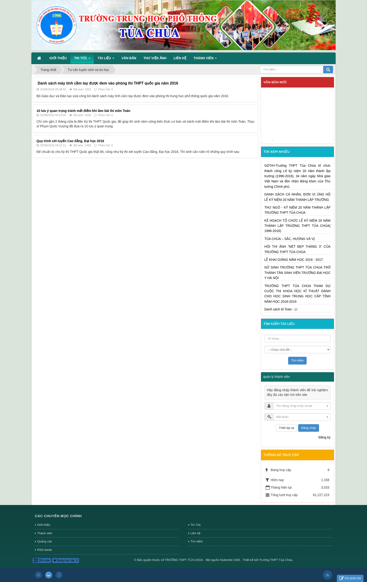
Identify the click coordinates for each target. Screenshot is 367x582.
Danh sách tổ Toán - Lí (280, 309)
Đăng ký (324, 437)
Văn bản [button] (128, 58)
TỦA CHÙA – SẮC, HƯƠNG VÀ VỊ (289, 239)
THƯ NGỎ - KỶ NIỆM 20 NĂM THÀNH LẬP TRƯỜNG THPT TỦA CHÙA (297, 210)
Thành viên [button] (205, 59)
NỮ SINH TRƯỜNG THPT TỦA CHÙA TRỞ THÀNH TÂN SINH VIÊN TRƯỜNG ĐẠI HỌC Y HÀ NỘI (297, 272)
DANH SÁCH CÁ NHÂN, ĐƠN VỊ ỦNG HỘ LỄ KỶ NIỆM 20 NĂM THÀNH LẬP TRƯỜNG (297, 196)
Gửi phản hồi (350, 578)
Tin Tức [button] (82, 59)
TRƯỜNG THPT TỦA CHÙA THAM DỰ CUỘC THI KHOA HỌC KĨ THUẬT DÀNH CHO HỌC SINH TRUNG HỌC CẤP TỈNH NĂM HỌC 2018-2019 (297, 293)
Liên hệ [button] (180, 58)
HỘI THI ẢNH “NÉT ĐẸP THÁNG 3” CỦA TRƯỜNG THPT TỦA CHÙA (297, 249)
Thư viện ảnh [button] (154, 58)
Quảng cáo (44, 541)
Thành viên (44, 533)
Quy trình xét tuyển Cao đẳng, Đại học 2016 (70, 141)
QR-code (42, 560)
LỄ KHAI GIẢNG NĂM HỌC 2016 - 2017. (294, 260)
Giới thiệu (43, 525)
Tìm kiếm (197, 541)
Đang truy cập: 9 (65, 560)
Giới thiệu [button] (58, 58)
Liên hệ (195, 533)
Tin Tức (196, 525)
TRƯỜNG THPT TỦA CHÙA (184, 560)
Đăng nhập (308, 428)
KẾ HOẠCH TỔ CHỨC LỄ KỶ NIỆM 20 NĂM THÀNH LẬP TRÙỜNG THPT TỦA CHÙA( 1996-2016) (297, 226)
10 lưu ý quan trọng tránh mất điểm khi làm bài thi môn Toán (83, 111)
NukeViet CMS (230, 560)
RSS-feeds (44, 550)
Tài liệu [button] (106, 59)
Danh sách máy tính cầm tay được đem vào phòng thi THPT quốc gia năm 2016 (108, 83)
